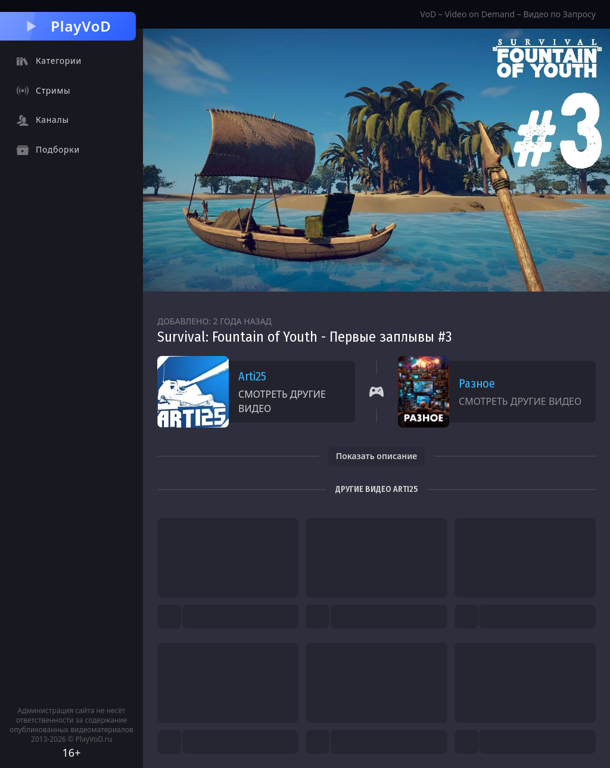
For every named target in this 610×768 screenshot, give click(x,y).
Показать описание (377, 456)
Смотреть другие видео (282, 401)
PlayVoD (67, 26)
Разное (477, 383)
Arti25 (252, 376)
